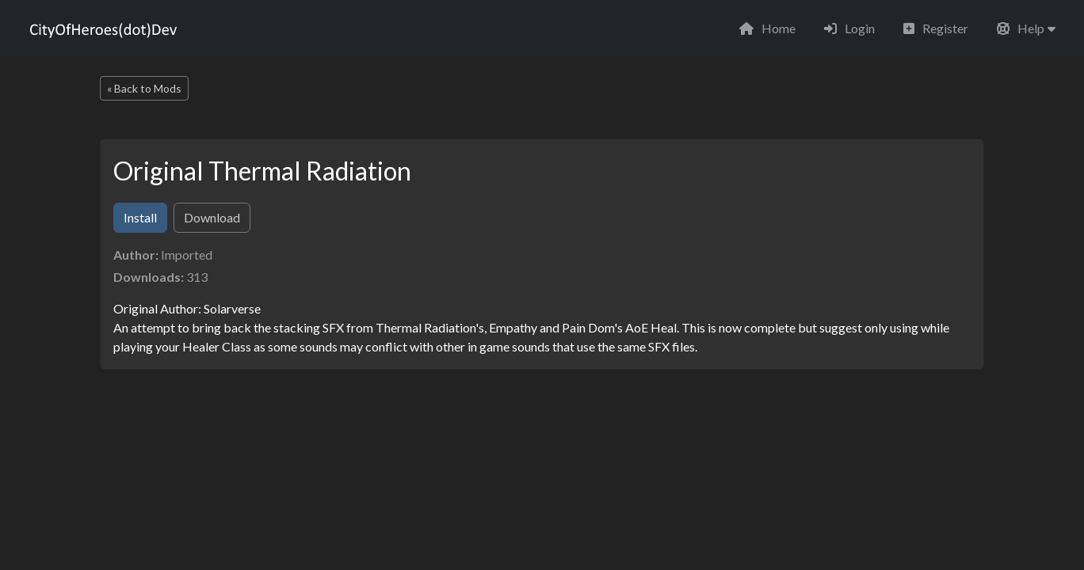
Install (140, 217)
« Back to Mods (144, 88)
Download (212, 217)
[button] (1026, 28)
